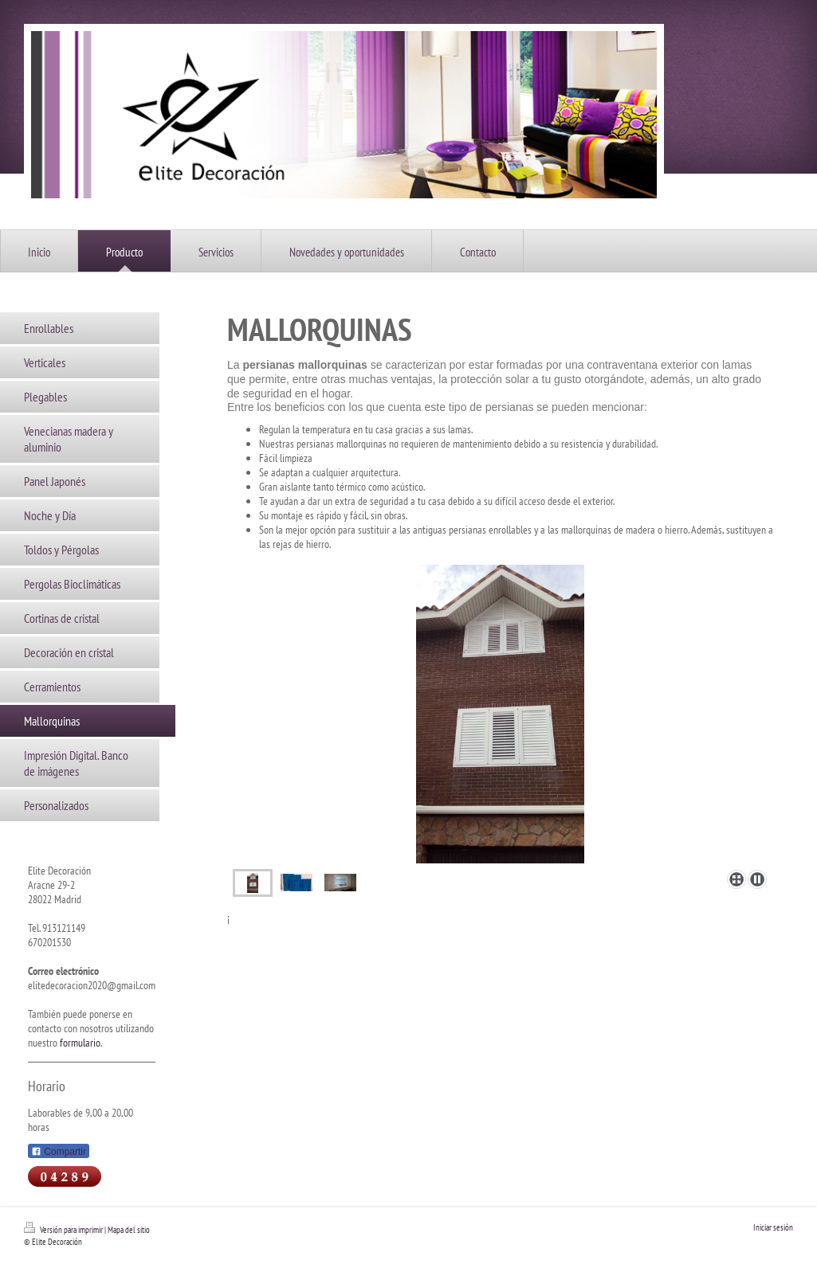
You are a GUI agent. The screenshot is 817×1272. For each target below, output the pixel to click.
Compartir (58, 1151)
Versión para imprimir (64, 1229)
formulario (80, 1042)
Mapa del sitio (129, 1229)
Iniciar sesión (773, 1227)
